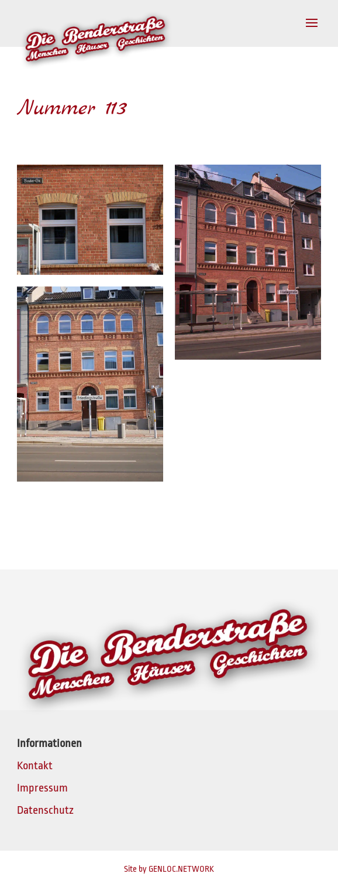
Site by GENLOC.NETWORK (169, 869)
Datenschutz (45, 810)
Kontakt (35, 765)
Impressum (42, 788)
